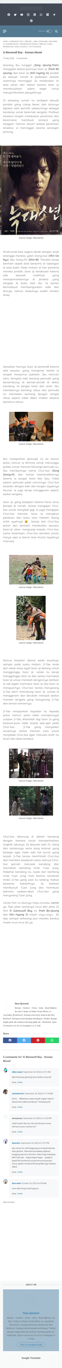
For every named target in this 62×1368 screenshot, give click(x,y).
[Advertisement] (31, 331)
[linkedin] (34, 15)
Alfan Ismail (17, 1072)
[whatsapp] (41, 15)
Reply (14, 1082)
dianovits (16, 1143)
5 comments (21, 58)
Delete (20, 1082)
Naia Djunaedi (31, 1313)
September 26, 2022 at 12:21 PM (35, 1143)
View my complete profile (31, 1345)
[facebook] (8, 15)
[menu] (4, 31)
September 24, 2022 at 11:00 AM (38, 1093)
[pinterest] (31, 21)
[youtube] (21, 15)
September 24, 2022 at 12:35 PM (37, 1118)
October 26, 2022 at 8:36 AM (34, 1183)
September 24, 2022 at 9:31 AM (37, 1072)
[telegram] (54, 15)
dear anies (16, 1183)
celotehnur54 (18, 1093)
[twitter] (15, 15)
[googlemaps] (47, 15)
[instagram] (28, 15)
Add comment (8, 1202)
